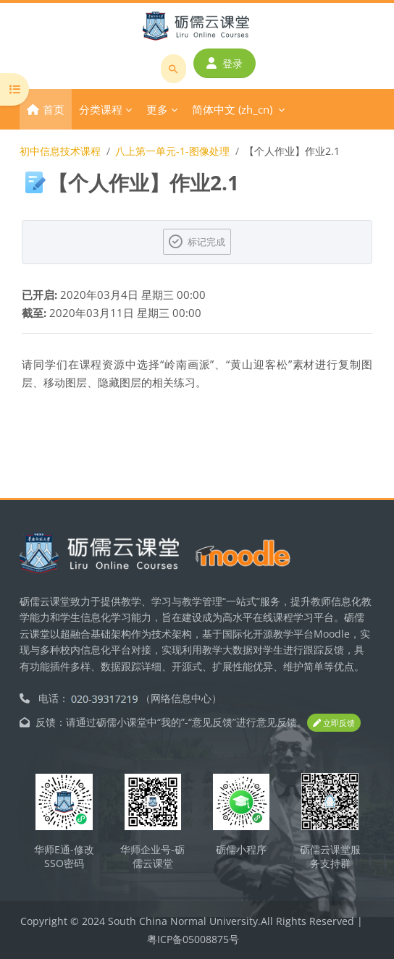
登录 (224, 63)
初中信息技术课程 (60, 151)
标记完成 (206, 241)
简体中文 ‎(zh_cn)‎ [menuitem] (232, 109)
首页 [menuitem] (53, 109)
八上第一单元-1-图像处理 (172, 151)
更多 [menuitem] (157, 109)
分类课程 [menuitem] (100, 109)
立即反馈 (334, 722)
